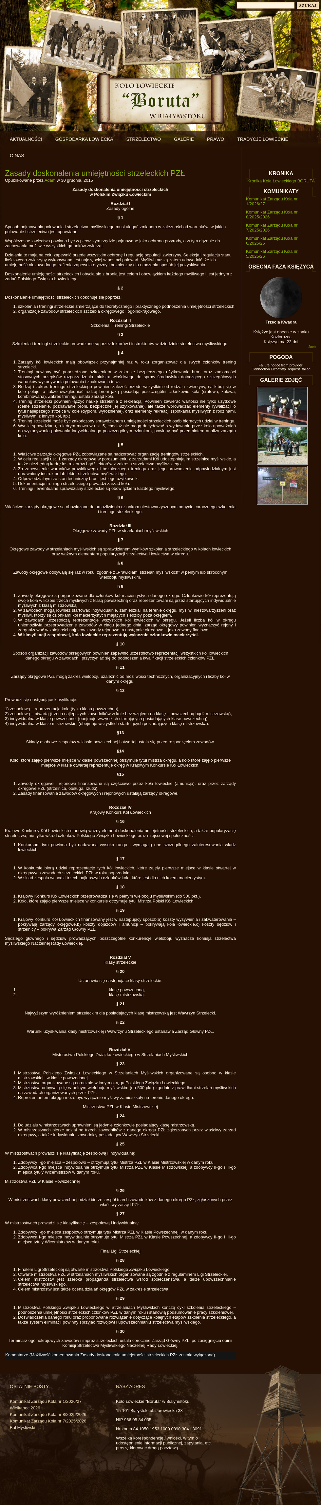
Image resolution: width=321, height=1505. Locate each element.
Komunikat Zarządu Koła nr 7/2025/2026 (48, 1421)
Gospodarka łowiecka (84, 139)
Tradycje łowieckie (262, 139)
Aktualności (26, 139)
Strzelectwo (143, 139)
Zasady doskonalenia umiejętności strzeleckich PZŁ (95, 173)
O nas (17, 155)
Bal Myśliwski (22, 1427)
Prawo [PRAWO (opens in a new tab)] (215, 139)
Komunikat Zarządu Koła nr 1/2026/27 (46, 1401)
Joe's (312, 347)
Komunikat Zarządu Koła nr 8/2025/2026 (48, 1414)
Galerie (184, 139)
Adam (50, 180)
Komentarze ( (109, 1354)
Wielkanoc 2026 (25, 1407)
